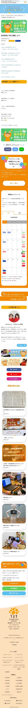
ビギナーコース (7, 654)
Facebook (7, 149)
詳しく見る (14, 183)
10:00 (4, 270)
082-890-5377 (14, 583)
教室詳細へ (21, 345)
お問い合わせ (13, 697)
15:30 (23, 263)
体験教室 (14, 588)
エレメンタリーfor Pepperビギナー (7, 661)
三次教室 (7, 686)
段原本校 (7, 677)
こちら (14, 575)
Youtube (7, 703)
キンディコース (19, 657)
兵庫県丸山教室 (19, 686)
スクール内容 (13, 651)
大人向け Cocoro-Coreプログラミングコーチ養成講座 (18, 667)
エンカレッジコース (7, 665)
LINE (21, 149)
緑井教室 (7, 680)
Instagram (14, 378)
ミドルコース (19, 654)
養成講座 (14, 644)
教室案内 (13, 674)
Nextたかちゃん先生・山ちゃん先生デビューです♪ (13, 294)
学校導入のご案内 (14, 642)
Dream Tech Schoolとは (14, 635)
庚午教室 (7, 683)
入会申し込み (14, 593)
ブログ (7, 689)
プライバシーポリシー (7, 694)
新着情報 (7, 692)
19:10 (23, 256)
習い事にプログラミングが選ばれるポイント (14, 638)
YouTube (14, 374)
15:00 (23, 251)
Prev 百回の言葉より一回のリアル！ (18, 298)
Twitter (15, 149)
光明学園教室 (19, 680)
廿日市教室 (19, 683)
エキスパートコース (7, 657)
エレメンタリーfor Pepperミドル (19, 661)
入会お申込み (7, 700)
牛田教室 (19, 677)
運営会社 (19, 692)
